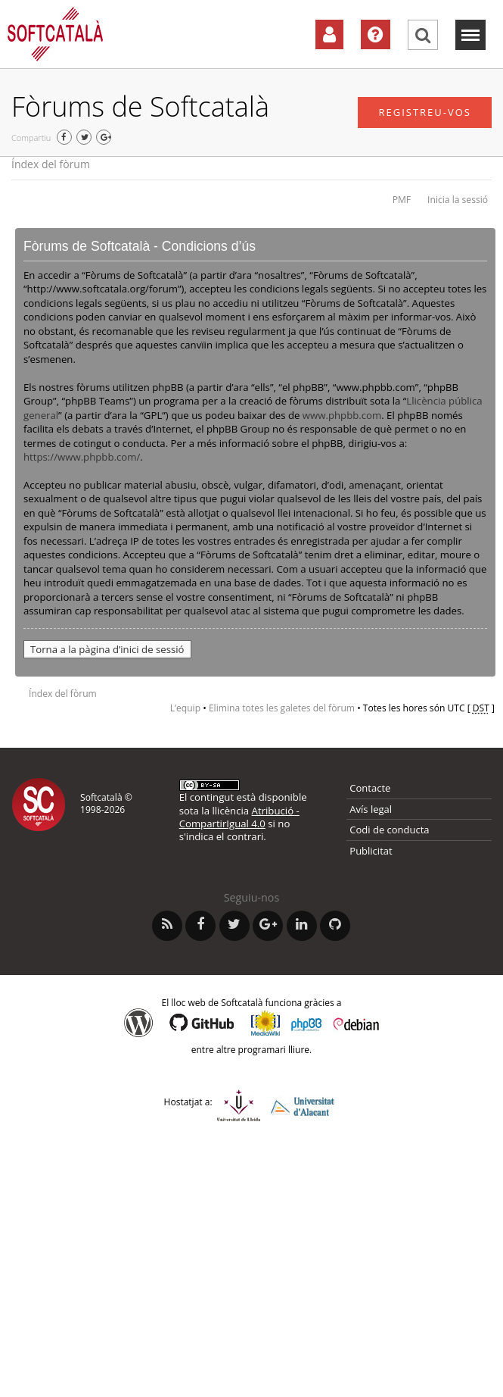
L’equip (185, 708)
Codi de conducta (389, 829)
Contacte (369, 788)
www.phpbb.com (342, 415)
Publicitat (370, 851)
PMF (402, 199)
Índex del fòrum (50, 164)
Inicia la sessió (457, 199)
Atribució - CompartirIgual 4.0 (239, 817)
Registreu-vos (424, 112)
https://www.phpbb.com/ (81, 457)
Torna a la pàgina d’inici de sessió (107, 649)
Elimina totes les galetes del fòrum (282, 708)
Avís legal (370, 809)
